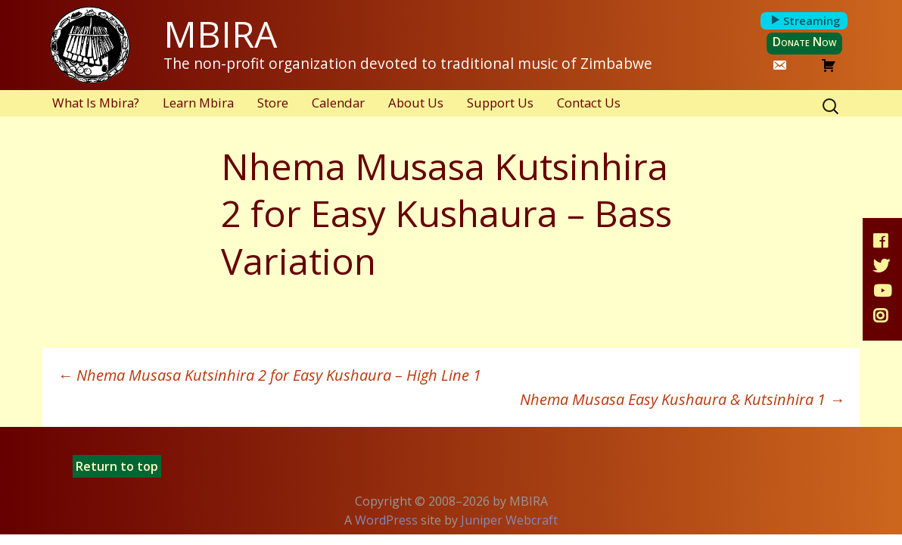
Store (272, 102)
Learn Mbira (198, 102)
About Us (415, 102)
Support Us (500, 102)
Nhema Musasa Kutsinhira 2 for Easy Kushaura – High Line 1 (269, 375)
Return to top (117, 466)
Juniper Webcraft (509, 520)
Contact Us (589, 102)
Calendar (338, 102)
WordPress (386, 520)
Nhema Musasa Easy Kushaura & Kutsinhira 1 (682, 399)
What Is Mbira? (95, 102)
